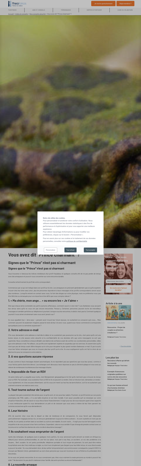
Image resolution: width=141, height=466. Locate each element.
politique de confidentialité (76, 241)
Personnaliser (50, 250)
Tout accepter (90, 250)
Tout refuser (70, 250)
